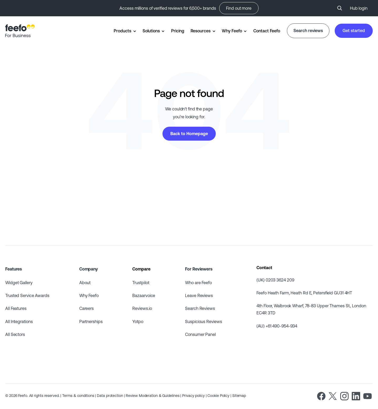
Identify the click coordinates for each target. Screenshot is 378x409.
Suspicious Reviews (203, 321)
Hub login (359, 8)
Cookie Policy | (219, 395)
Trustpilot (140, 282)
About (85, 282)
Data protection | (111, 395)
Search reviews (308, 30)
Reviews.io (142, 308)
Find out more (238, 8)
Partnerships (91, 321)
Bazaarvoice (143, 295)
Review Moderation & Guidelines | (154, 395)
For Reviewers (198, 269)
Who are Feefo (198, 282)
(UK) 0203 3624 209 (275, 280)
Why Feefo (232, 30)
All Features (16, 308)
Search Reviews (200, 308)
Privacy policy (194, 395)
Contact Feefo (266, 30)
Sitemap (239, 395)
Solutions (151, 30)
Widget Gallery (19, 282)
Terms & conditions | (79, 395)
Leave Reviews (199, 295)
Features (13, 269)
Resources (201, 30)
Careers (86, 308)
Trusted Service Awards (27, 295)
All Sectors (15, 334)
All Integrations (19, 321)
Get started (354, 30)
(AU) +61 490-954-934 (276, 326)
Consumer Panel (200, 334)
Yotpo (137, 321)
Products (122, 30)
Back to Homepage (189, 133)
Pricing (177, 30)
